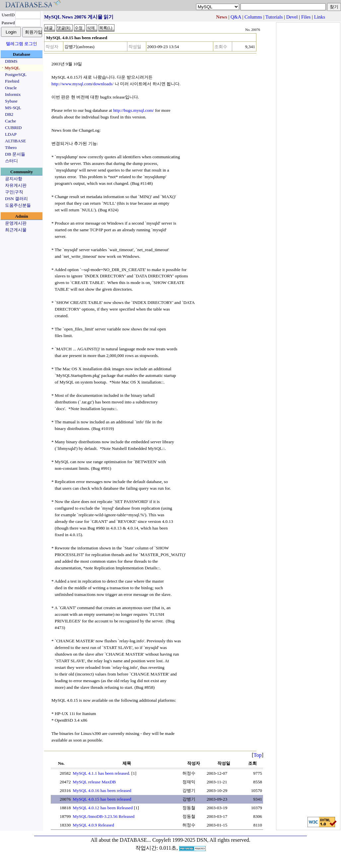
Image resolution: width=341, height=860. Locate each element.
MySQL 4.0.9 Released (93, 825)
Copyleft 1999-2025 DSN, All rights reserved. (201, 840)
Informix (13, 94)
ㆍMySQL (10, 67)
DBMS (11, 61)
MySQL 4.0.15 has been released (102, 799)
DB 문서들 (15, 154)
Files (306, 17)
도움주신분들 (18, 205)
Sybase (11, 101)
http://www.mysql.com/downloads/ (82, 83)
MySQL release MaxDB (94, 781)
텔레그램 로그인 (21, 43)
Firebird (12, 81)
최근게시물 (16, 229)
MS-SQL (13, 107)
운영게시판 (16, 223)
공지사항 (13, 178)
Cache (10, 120)
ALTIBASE (15, 140)
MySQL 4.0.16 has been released (102, 790)
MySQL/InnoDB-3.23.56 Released (103, 816)
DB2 (9, 114)
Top (257, 755)
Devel (292, 17)
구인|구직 (14, 191)
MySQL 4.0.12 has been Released (103, 807)
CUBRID (13, 127)
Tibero (11, 147)
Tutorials (274, 17)
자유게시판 (16, 185)
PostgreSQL (16, 74)
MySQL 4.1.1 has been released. (101, 773)
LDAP (11, 134)
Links (319, 17)
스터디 (11, 160)
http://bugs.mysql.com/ (133, 110)
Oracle (11, 87)
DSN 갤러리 (16, 198)
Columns (253, 17)
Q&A (236, 17)
